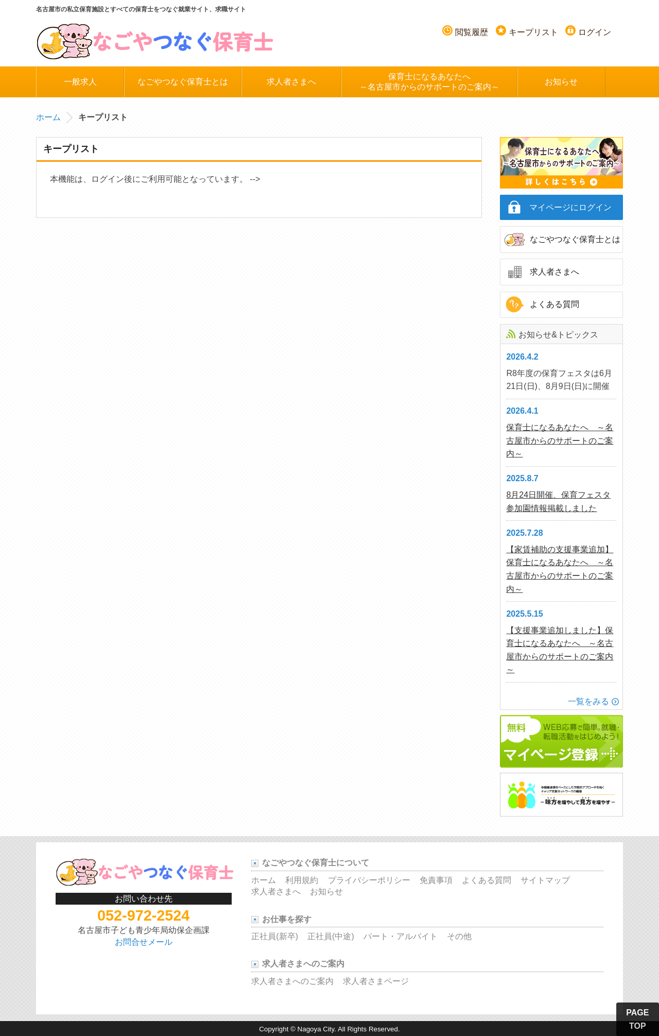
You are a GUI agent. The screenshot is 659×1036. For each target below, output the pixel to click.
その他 (459, 936)
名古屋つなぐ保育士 (155, 41)
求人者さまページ (376, 981)
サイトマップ (545, 880)
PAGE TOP (637, 1019)
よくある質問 (554, 304)
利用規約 (301, 880)
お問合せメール (143, 942)
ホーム (48, 117)
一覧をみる (588, 701)
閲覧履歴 (471, 32)
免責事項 (436, 880)
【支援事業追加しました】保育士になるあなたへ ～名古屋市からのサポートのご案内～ (559, 650)
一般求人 (80, 81)
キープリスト (533, 32)
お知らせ (561, 81)
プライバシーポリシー (369, 880)
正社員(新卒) (274, 936)
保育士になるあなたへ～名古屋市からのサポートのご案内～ (429, 82)
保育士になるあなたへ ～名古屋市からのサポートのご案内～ (559, 440)
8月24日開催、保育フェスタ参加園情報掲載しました (558, 501)
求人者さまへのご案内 (292, 981)
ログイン (594, 32)
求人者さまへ (291, 81)
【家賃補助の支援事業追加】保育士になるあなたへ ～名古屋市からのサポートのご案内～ (559, 569)
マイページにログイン (570, 207)
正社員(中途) (330, 936)
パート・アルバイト (400, 936)
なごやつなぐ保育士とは (182, 81)
